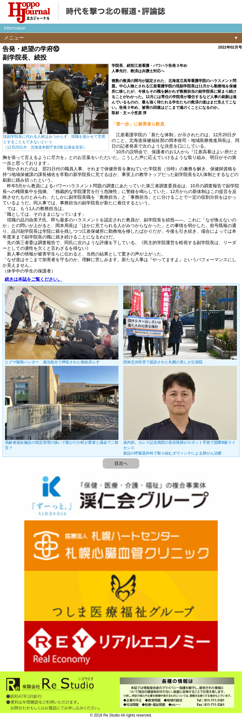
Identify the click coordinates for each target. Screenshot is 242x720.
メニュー (14, 37)
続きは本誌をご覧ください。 (33, 279)
